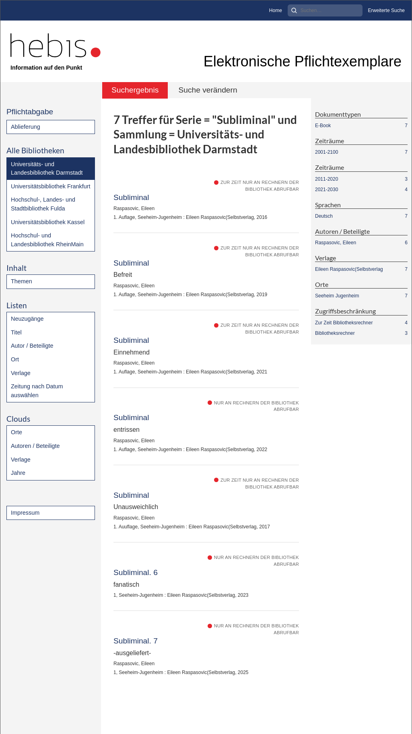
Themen (21, 281)
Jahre (18, 473)
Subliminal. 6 (135, 572)
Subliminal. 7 (135, 641)
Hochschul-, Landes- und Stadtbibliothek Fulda (43, 204)
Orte (16, 432)
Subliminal (131, 197)
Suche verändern (207, 90)
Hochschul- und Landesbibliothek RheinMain (47, 239)
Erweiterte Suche (386, 10)
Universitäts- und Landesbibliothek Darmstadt (46, 168)
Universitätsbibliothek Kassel (47, 222)
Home (275, 10)
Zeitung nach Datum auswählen (37, 390)
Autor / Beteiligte (32, 345)
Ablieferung (25, 127)
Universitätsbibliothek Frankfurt (51, 186)
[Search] (325, 10)
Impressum (25, 512)
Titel (16, 332)
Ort (15, 359)
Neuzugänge (27, 318)
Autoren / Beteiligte (35, 446)
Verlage (21, 373)
